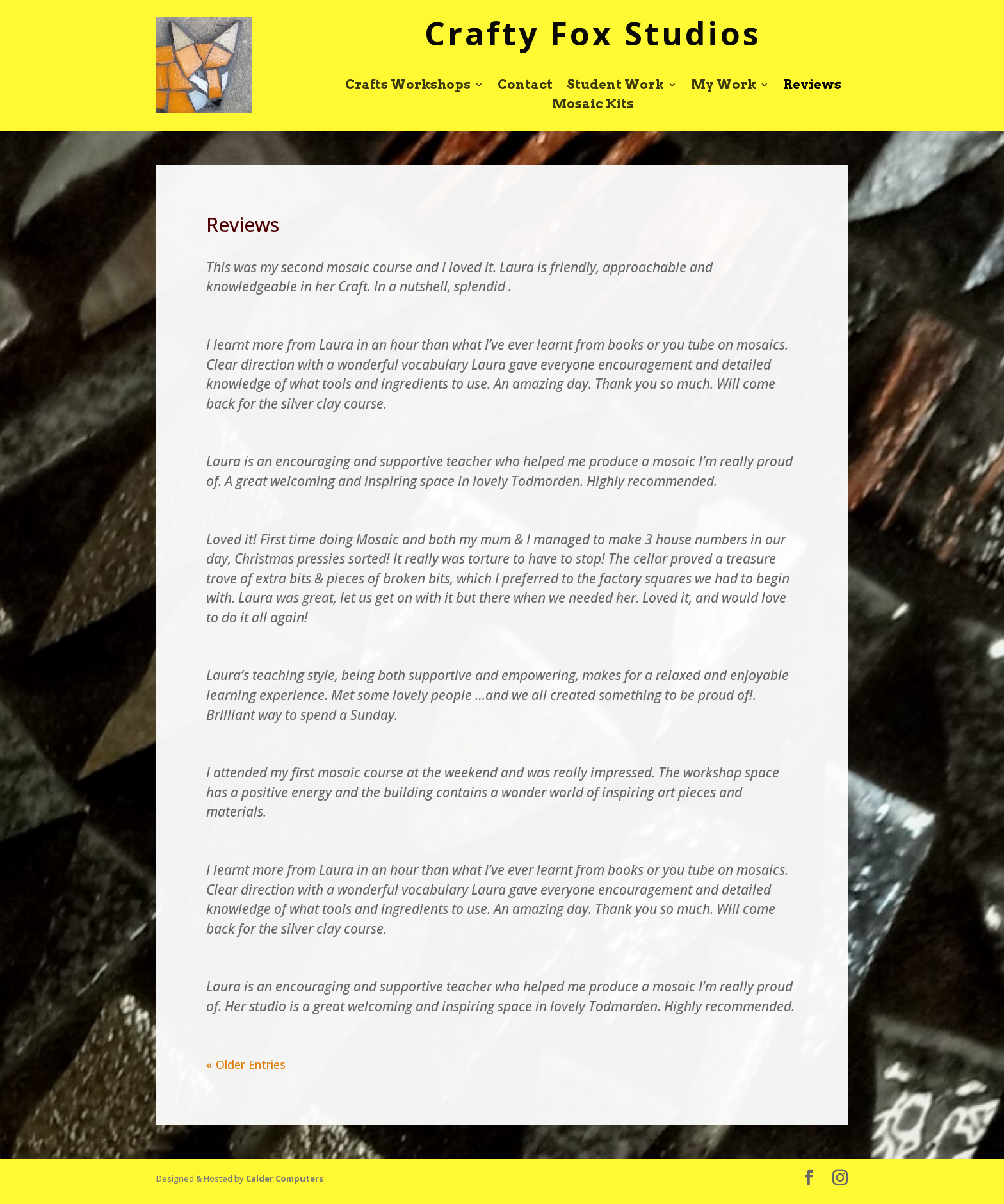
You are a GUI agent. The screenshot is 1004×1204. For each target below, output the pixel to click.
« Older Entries (246, 1064)
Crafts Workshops (408, 86)
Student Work (615, 86)
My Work (723, 86)
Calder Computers (284, 1178)
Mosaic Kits (593, 105)
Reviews (812, 86)
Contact (525, 86)
